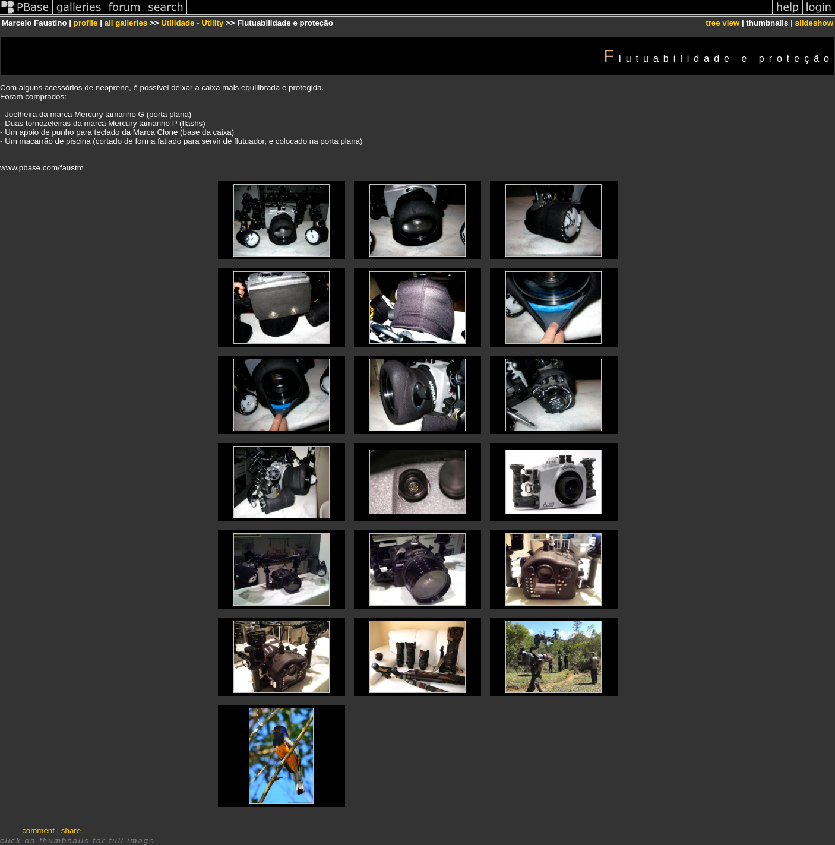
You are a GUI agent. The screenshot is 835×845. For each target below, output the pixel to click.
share (71, 830)
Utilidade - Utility (192, 22)
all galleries (126, 22)
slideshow (814, 22)
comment (38, 830)
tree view (722, 22)
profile (86, 22)
